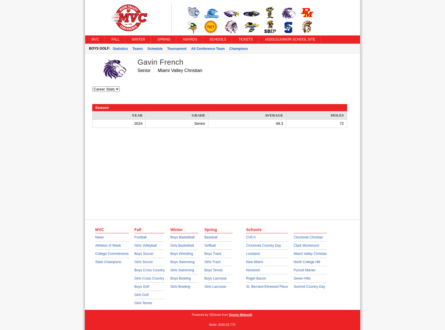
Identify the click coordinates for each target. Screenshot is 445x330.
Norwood (253, 270)
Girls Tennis (143, 303)
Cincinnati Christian (308, 237)
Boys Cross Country (150, 270)
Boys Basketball (182, 237)
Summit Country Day (309, 287)
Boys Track (212, 254)
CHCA (251, 237)
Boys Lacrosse (215, 278)
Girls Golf (142, 295)
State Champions (108, 262)
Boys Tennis (213, 270)
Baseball (210, 237)
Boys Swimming (182, 262)
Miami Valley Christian (310, 254)
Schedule (155, 49)
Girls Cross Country (149, 278)
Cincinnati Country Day (263, 246)
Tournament (176, 49)
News (99, 237)
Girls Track (212, 262)
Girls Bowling (180, 287)
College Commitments (112, 254)
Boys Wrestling (181, 254)
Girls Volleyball (146, 246)
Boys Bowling (180, 278)
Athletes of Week (108, 246)
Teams (138, 49)
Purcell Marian (305, 270)
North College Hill (307, 262)
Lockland (253, 254)
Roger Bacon (256, 278)
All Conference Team (207, 49)
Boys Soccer (144, 254)
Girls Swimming (182, 270)
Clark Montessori (306, 246)
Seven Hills (302, 278)
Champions (238, 49)
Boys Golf (142, 287)
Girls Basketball (182, 246)
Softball (210, 246)
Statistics (120, 49)
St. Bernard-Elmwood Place (267, 287)
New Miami (254, 262)
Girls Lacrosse (215, 287)
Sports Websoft (240, 314)
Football (141, 237)
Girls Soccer (144, 262)
